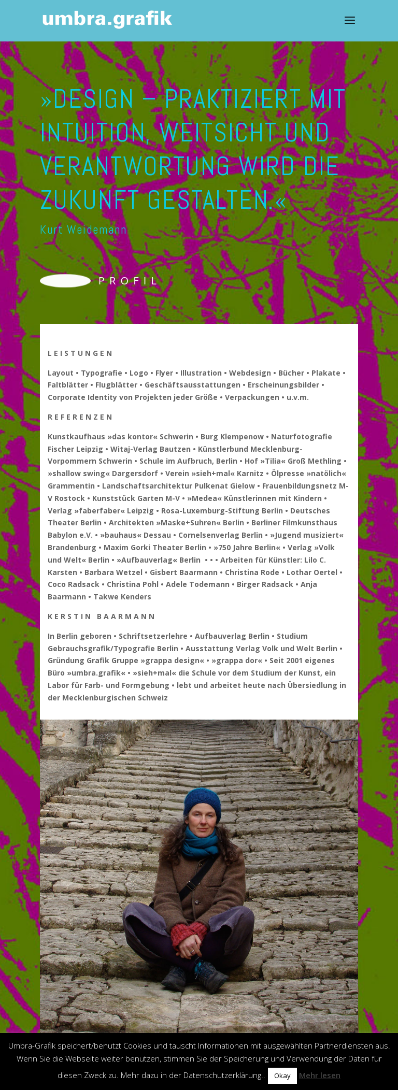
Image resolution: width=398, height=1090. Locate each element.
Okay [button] (282, 1075)
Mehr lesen (319, 1075)
